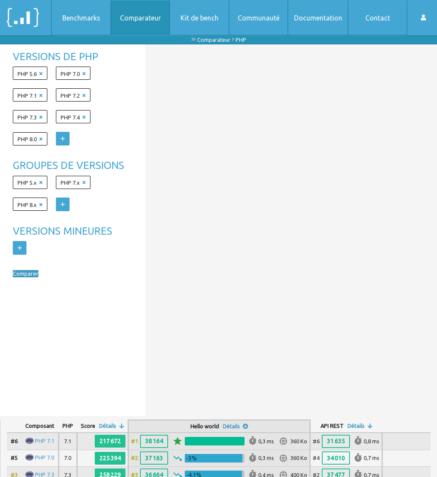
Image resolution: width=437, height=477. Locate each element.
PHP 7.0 (44, 457)
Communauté (259, 18)
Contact (377, 18)
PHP (241, 40)
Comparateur (140, 18)
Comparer (28, 274)
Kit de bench (199, 18)
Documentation (318, 18)
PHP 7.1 (44, 441)
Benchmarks (81, 18)
